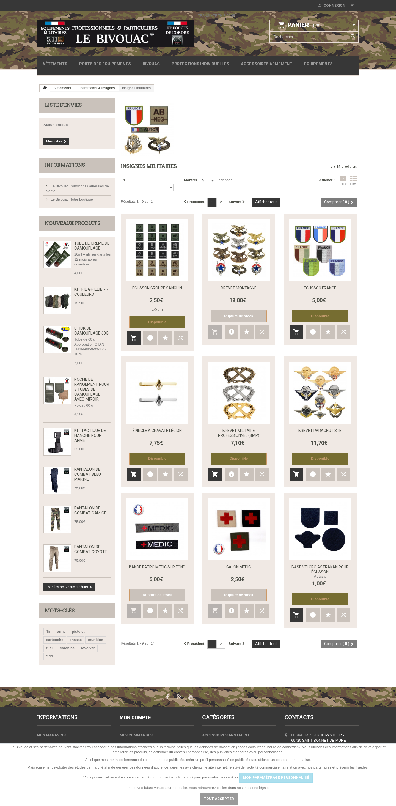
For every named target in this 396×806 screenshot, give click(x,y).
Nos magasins (51, 735)
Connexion (334, 5)
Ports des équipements (105, 64)
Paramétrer (178, 799)
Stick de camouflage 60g (91, 331)
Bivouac (151, 64)
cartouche (54, 640)
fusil (50, 648)
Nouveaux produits (72, 223)
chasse (76, 640)
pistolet (78, 631)
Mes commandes (136, 735)
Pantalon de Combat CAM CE (90, 511)
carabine (67, 648)
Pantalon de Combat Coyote (90, 549)
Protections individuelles (200, 64)
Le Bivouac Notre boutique (71, 199)
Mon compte (135, 717)
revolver (88, 648)
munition (95, 640)
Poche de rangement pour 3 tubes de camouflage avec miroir (91, 389)
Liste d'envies (63, 105)
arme (61, 631)
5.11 (49, 656)
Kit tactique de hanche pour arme (90, 435)
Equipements (318, 64)
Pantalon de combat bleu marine (87, 474)
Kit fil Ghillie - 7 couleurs (91, 292)
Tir (48, 631)
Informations (65, 165)
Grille (343, 181)
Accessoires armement (266, 64)
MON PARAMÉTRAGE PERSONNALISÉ (276, 777)
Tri (123, 180)
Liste (353, 181)
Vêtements (55, 64)
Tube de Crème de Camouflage (91, 246)
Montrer (190, 180)
